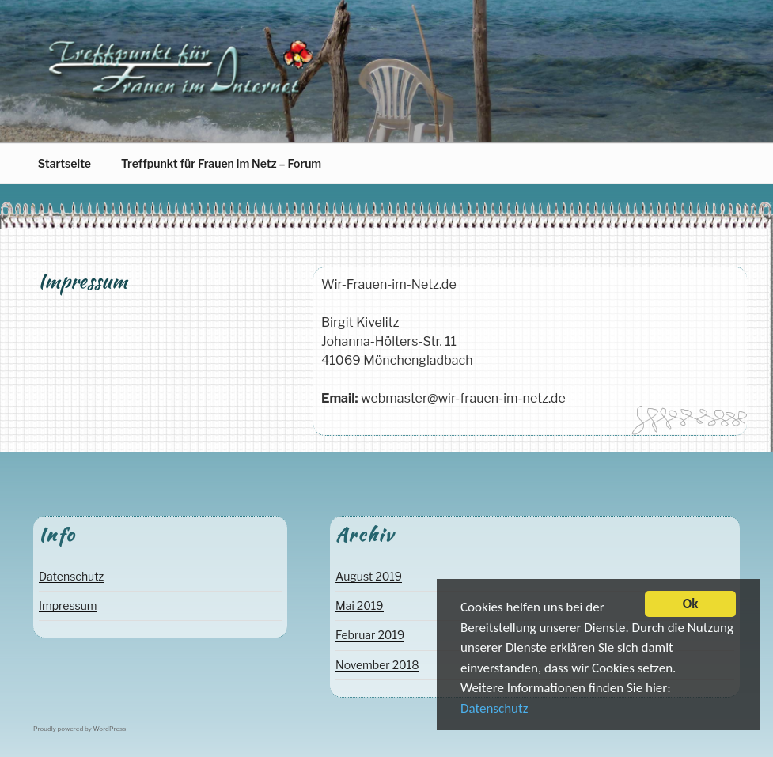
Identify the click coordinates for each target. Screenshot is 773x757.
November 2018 (377, 665)
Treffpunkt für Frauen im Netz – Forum (221, 163)
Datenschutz (494, 710)
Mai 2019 (359, 605)
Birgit (98, 305)
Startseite (64, 163)
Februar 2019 (369, 635)
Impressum (68, 605)
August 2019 (368, 576)
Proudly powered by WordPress (79, 728)
